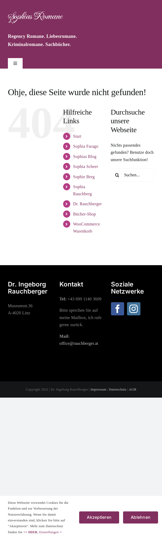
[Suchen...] (132, 175)
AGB (132, 389)
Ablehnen (140, 517)
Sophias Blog (85, 156)
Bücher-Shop (84, 214)
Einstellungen (50, 532)
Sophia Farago (85, 146)
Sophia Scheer (85, 166)
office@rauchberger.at (78, 343)
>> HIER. (30, 532)
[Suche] (117, 175)
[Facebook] (117, 308)
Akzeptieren (99, 517)
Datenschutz (117, 389)
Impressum (98, 389)
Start (77, 136)
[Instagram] (133, 308)
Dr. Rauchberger (87, 204)
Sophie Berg (84, 176)
